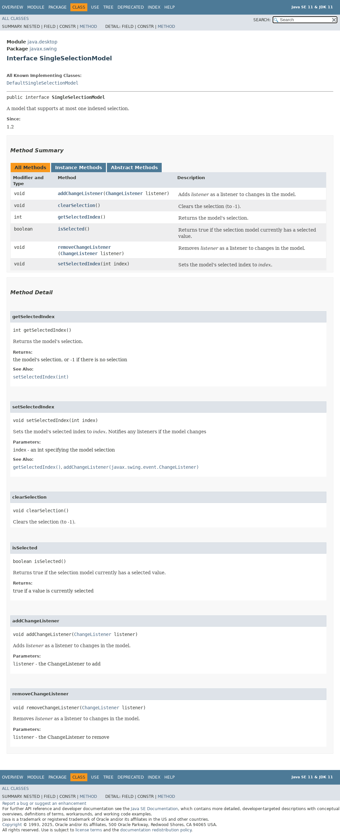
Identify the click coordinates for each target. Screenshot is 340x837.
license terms (88, 830)
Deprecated (131, 7)
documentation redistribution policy (155, 830)
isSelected (71, 229)
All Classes (15, 18)
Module (35, 7)
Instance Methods (78, 167)
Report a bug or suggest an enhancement (44, 803)
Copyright (12, 824)
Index (154, 7)
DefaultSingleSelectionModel (42, 83)
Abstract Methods (134, 167)
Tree (108, 7)
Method (88, 26)
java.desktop (42, 41)
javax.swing (43, 48)
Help (169, 7)
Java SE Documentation (154, 808)
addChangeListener (80, 193)
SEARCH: (262, 20)
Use (95, 7)
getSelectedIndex (79, 217)
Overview (12, 7)
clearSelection (76, 205)
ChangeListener (124, 193)
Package (57, 7)
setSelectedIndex (79, 263)
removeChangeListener (84, 247)
